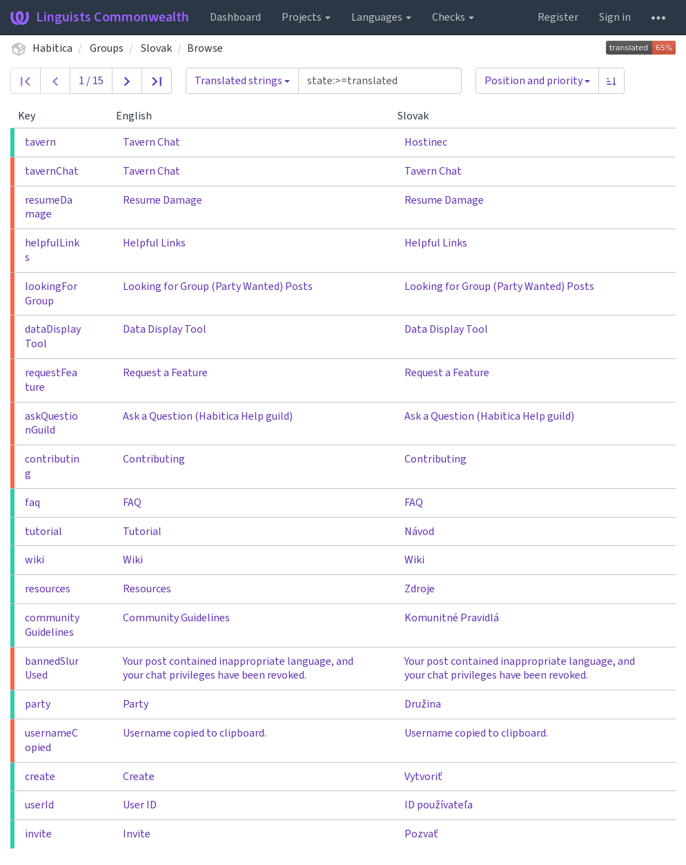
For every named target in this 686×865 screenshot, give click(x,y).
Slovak (156, 48)
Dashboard (235, 17)
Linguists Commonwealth (99, 17)
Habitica (52, 48)
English (139, 116)
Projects (306, 17)
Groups (107, 48)
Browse (205, 48)
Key (32, 116)
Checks (453, 17)
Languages (381, 17)
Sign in (615, 17)
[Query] (380, 81)
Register (558, 17)
